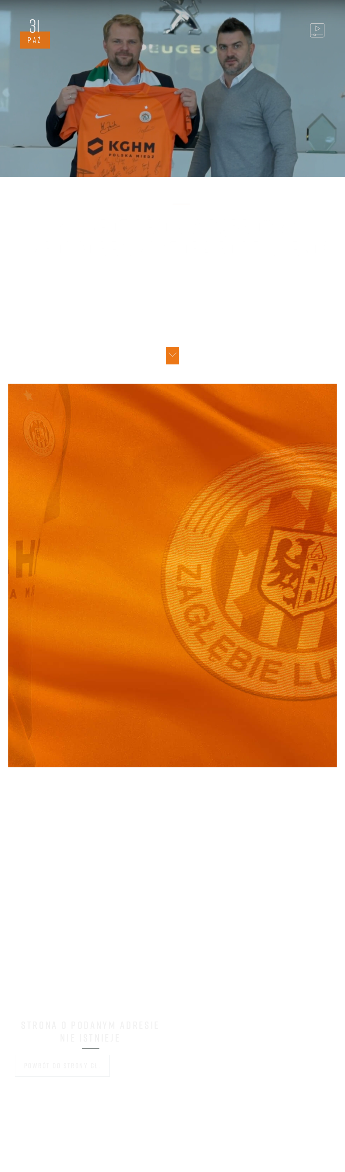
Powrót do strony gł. (62, 1065)
